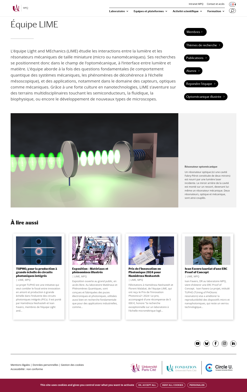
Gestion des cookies (72, 365)
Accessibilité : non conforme (27, 369)
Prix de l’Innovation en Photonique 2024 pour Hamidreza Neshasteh (145, 272)
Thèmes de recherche (201, 45)
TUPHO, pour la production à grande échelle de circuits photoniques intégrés (36, 272)
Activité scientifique (186, 11)
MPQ (27, 280)
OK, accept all (147, 385)
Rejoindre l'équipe (199, 84)
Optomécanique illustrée (203, 97)
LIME (21, 280)
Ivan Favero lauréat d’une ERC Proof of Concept (206, 270)
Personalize (197, 385)
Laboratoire (117, 11)
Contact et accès (215, 4)
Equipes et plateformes (149, 11)
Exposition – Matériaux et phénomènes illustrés (90, 270)
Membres (193, 32)
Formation (214, 11)
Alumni (191, 71)
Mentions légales (20, 365)
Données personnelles (45, 365)
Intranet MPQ (196, 4)
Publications (194, 58)
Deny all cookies (172, 385)
